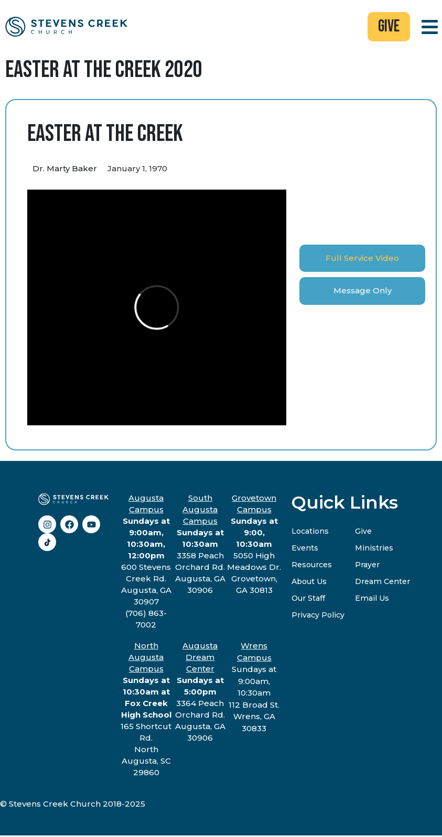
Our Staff (310, 599)
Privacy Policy (319, 616)
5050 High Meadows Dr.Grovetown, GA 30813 (254, 545)
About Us (311, 583)
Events (305, 549)
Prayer (370, 566)
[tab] (362, 259)
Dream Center (386, 583)
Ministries (376, 549)
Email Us (374, 599)
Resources (314, 566)
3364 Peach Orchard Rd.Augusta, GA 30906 (200, 693)
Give (365, 532)
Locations (311, 532)
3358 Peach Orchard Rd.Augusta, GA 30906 (200, 545)
